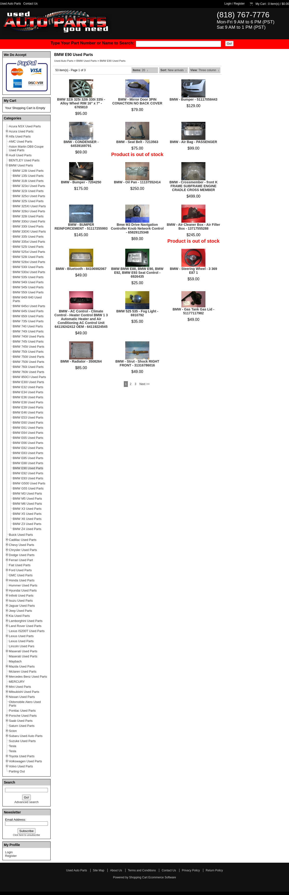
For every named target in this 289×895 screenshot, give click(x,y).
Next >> (144, 384)
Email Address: (15, 819)
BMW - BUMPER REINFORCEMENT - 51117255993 (81, 226)
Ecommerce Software (162, 877)
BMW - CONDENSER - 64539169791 (81, 144)
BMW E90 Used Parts (112, 60)
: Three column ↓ (204, 70)
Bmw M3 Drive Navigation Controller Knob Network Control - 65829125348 (137, 228)
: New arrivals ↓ (173, 70)
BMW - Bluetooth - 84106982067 (81, 269)
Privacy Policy (191, 870)
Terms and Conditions (142, 870)
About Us (116, 870)
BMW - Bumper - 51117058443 (193, 99)
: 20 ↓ (140, 70)
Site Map (98, 870)
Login (227, 3)
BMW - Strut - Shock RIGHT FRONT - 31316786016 (137, 363)
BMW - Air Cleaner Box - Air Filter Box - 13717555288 (193, 226)
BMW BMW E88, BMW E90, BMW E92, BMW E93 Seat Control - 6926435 (137, 272)
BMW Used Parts (86, 60)
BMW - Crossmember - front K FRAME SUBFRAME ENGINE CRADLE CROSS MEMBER (193, 186)
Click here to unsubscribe (26, 835)
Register (239, 3)
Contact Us (30, 3)
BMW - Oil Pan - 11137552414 (137, 182)
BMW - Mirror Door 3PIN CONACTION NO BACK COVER (137, 101)
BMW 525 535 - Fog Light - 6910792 (137, 313)
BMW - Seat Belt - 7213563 (137, 142)
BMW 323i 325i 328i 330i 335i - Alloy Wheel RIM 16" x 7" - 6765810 (81, 103)
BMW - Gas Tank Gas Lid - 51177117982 (193, 311)
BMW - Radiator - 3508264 (81, 361)
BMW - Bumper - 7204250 (81, 182)
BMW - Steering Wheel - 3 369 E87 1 (193, 271)
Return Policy (214, 870)
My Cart (261, 4)
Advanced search (26, 802)
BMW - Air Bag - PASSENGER (193, 142)
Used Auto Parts (10, 3)
